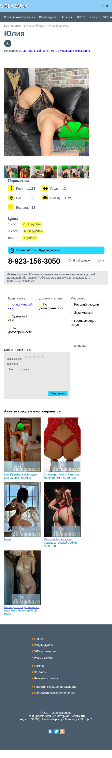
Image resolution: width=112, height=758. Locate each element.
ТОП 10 (81, 17)
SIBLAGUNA (14, 6)
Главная (39, 646)
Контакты (40, 679)
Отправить (60, 401)
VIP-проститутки (45, 659)
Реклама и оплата (46, 686)
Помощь (39, 673)
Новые (94, 17)
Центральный (32, 50)
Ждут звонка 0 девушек (19, 17)
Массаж (67, 17)
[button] (91, 62)
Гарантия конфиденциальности (55, 694)
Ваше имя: (31, 371)
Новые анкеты (43, 665)
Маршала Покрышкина (75, 50)
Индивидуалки (48, 17)
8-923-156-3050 (34, 269)
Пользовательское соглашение (54, 700)
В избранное (81, 268)
